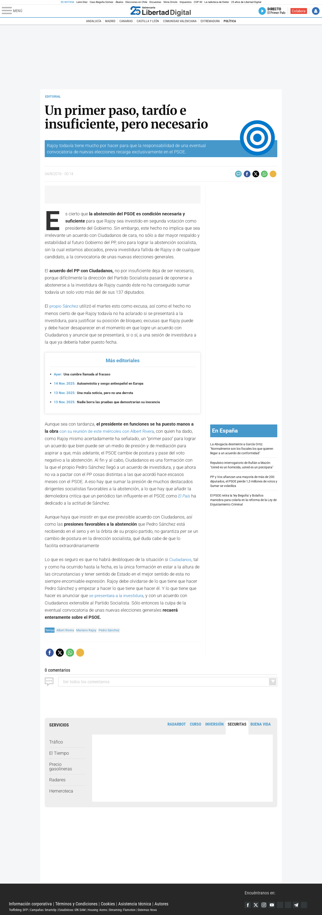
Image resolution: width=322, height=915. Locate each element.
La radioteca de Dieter (216, 2)
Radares (57, 779)
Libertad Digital (127, 891)
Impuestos (185, 2)
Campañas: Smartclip (43, 909)
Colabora (298, 11)
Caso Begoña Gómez (101, 2)
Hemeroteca (61, 790)
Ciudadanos (181, 559)
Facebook (248, 904)
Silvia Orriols (170, 2)
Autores (161, 903)
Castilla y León (148, 21)
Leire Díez (81, 2)
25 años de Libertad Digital (246, 2)
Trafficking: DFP (18, 909)
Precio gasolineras (60, 766)
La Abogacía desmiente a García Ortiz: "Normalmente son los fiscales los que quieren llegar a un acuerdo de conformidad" (241, 448)
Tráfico (56, 741)
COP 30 (198, 2)
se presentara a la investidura (118, 595)
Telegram (299, 904)
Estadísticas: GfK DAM (72, 909)
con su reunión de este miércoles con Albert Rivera (108, 431)
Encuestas (155, 2)
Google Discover (282, 904)
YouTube (273, 904)
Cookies (108, 903)
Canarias (126, 21)
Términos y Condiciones (76, 903)
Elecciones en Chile (136, 2)
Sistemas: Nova (147, 909)
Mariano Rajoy (86, 629)
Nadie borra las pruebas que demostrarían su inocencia (110, 402)
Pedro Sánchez (109, 629)
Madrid (110, 21)
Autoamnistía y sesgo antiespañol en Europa (101, 383)
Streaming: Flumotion (122, 909)
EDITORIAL (53, 96)
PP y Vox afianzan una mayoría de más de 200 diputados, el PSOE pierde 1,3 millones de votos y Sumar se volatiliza (243, 481)
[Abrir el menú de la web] (65, 11)
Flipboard (290, 904)
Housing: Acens (97, 909)
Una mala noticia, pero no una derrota (96, 392)
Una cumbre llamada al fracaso (84, 374)
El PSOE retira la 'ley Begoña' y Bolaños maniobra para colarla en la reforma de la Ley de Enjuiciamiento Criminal (243, 499)
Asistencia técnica (134, 903)
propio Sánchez (64, 306)
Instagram (265, 904)
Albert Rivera (65, 629)
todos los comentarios (86, 681)
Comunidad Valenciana (180, 21)
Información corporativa (30, 903)
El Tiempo (59, 752)
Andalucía (93, 21)
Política (230, 21)
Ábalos (119, 2)
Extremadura (210, 21)
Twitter (256, 904)
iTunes (307, 904)
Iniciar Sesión (316, 11)
